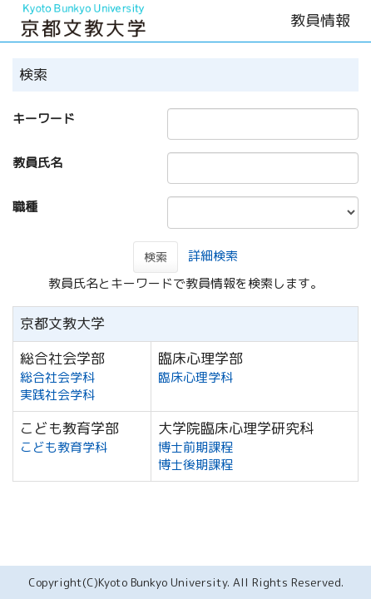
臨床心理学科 (195, 377)
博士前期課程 (195, 447)
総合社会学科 (57, 377)
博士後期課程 (195, 464)
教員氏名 (37, 162)
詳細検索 (213, 256)
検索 (155, 257)
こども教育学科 (63, 447)
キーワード (43, 118)
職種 (24, 206)
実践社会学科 (57, 394)
